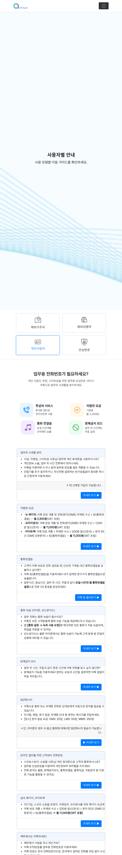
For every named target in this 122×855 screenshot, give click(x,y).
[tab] (38, 323)
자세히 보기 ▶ (91, 495)
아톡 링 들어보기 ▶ (88, 597)
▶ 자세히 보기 (91, 742)
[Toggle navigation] (104, 5)
